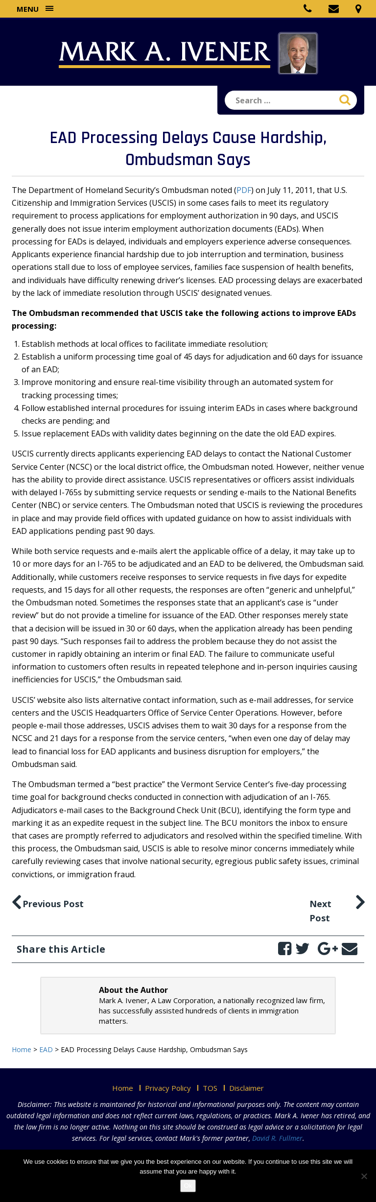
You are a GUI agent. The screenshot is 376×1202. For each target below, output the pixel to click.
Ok (188, 1185)
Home (122, 1088)
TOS (210, 1088)
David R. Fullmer (277, 1138)
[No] (364, 1176)
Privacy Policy (168, 1088)
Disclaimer (246, 1088)
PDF (243, 190)
